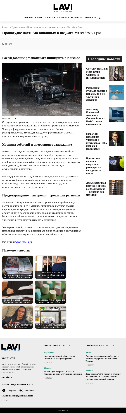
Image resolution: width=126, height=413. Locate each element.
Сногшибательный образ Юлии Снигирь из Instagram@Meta (96, 70)
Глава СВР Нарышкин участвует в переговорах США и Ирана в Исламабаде (96, 129)
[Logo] (63, 8)
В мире (88, 353)
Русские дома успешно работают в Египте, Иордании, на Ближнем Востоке (102, 358)
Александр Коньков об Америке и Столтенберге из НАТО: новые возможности (96, 110)
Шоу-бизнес (49, 353)
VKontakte (29, 390)
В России (47, 368)
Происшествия (18, 27)
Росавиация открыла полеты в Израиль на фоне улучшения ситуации (95, 90)
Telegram (12, 390)
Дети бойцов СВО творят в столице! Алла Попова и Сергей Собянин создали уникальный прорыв (103, 376)
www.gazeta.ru (23, 242)
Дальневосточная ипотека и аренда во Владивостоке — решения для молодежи (96, 167)
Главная (6, 27)
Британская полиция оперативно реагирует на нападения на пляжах (96, 147)
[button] (110, 17)
